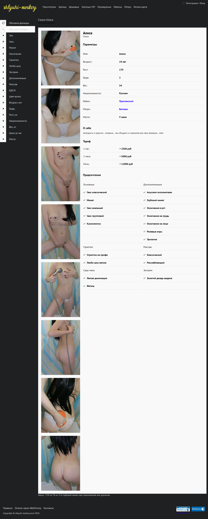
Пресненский (126, 101)
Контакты (49, 508)
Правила (7, 508)
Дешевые (74, 6)
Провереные (104, 6)
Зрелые (62, 6)
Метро (127, 6)
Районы (118, 6)
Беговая (123, 109)
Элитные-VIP (88, 6)
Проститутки (49, 6)
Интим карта (140, 6)
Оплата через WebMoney (28, 508)
